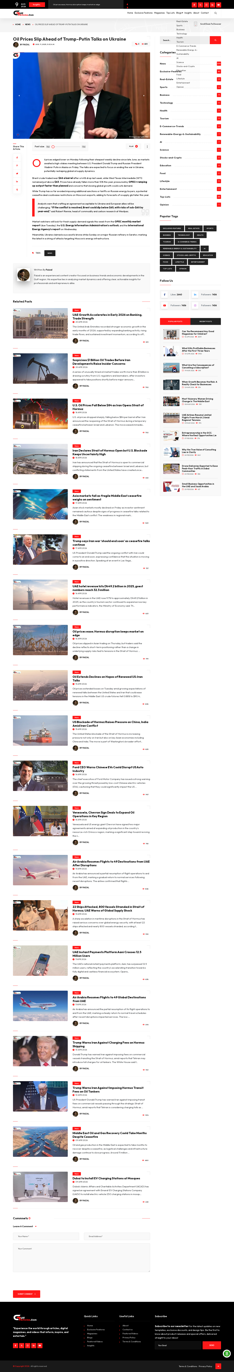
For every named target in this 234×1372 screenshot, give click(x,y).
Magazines (139, 13)
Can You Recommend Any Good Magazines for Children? (198, 332)
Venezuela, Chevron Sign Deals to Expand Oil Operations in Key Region (103, 814)
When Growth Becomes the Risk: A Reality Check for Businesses (199, 383)
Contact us (128, 1329)
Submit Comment (27, 1294)
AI (161, 142)
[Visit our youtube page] (218, 5)
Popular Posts (175, 321)
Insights (180, 13)
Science (164, 149)
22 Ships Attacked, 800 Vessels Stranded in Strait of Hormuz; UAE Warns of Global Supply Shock (108, 908)
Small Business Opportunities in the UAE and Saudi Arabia (198, 485)
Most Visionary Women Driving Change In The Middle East (197, 400)
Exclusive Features (120, 13)
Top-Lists (165, 196)
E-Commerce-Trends (172, 126)
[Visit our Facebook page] (194, 5)
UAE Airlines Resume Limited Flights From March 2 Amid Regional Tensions (196, 417)
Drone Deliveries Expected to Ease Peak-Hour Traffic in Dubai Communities (200, 468)
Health (163, 110)
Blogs (167, 13)
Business (164, 95)
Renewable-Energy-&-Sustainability (180, 134)
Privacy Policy (129, 1337)
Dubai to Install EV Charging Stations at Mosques (106, 1178)
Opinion (164, 204)
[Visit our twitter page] (200, 5)
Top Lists (153, 13)
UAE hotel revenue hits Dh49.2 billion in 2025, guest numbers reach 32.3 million (108, 588)
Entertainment (168, 189)
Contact (203, 13)
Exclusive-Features (170, 71)
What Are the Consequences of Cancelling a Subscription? (198, 366)
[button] (17, 134)
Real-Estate (166, 79)
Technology (166, 102)
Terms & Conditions (132, 1341)
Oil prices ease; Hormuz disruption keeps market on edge (76, 4)
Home (103, 13)
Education (165, 165)
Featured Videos (95, 1341)
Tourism (164, 118)
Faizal (49, 269)
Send (211, 1345)
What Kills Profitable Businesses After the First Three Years (198, 349)
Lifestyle (165, 181)
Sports (163, 87)
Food (162, 173)
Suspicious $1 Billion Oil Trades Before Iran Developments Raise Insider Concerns (101, 362)
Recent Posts (206, 321)
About (191, 13)
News (27, 24)
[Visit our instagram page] (206, 5)
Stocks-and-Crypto (171, 157)
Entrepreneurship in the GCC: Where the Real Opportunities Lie (199, 434)
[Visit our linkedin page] (212, 5)
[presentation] (37, 1281)
